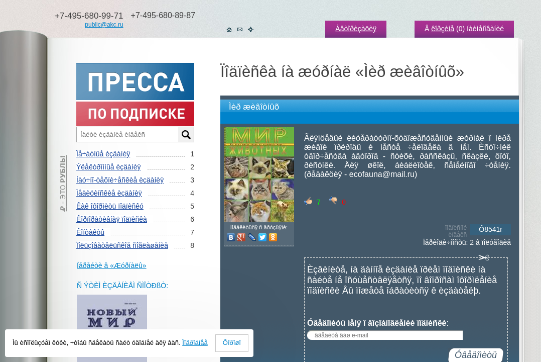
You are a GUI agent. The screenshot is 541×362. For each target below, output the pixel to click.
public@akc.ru (104, 24)
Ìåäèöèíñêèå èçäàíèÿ (109, 193)
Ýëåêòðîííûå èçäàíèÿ (108, 167)
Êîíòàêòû (90, 232)
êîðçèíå (442, 29)
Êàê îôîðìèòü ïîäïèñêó (110, 206)
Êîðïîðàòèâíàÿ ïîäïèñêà (111, 219)
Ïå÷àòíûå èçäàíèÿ (103, 154)
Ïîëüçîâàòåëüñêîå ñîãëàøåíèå (122, 245)
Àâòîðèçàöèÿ (355, 29)
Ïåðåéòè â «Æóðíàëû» (112, 265)
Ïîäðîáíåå (195, 342)
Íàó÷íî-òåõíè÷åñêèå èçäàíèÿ (120, 180)
